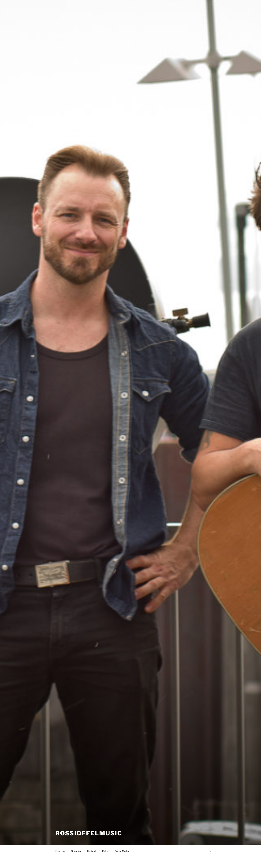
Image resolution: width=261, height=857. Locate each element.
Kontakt (91, 851)
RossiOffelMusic (88, 833)
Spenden (76, 851)
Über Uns (60, 851)
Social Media (122, 851)
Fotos (105, 851)
